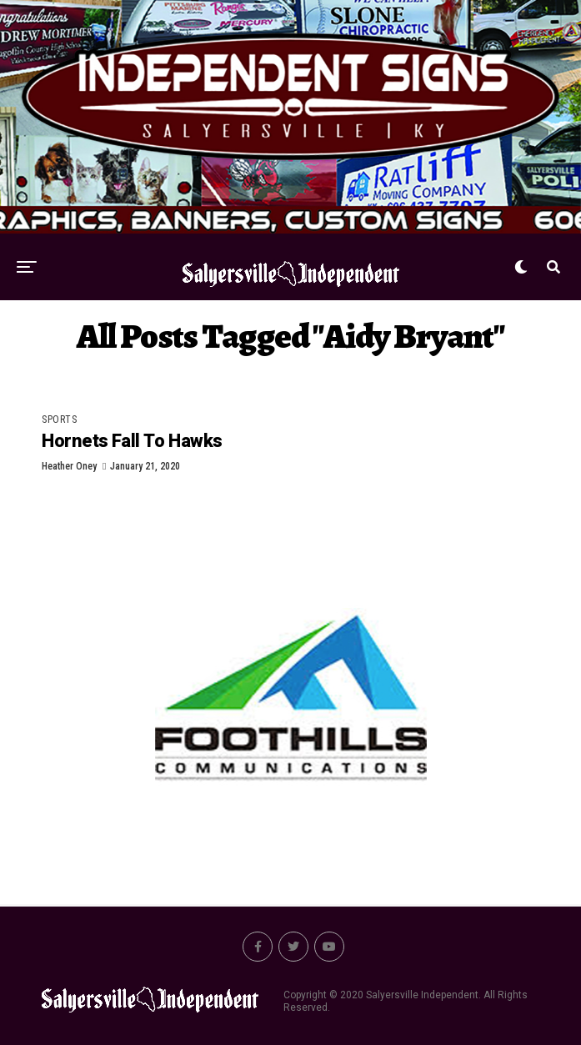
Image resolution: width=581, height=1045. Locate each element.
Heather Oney (69, 466)
